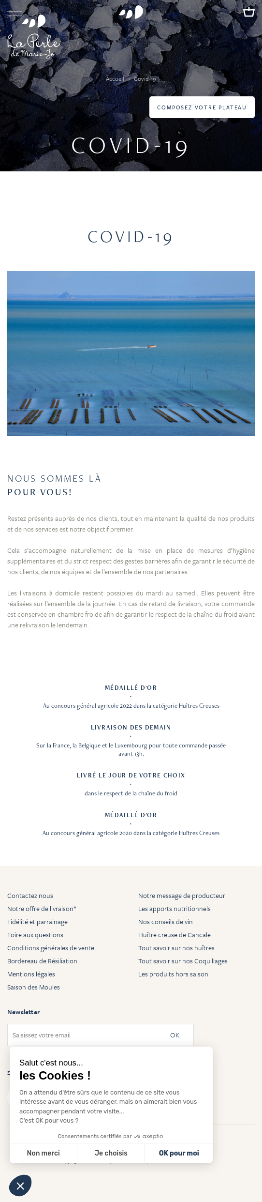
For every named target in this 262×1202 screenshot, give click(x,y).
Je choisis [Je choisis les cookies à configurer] (111, 1153)
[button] (20, 1185)
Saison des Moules (33, 987)
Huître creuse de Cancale (174, 934)
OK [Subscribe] (174, 1035)
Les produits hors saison (173, 974)
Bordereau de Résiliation (42, 961)
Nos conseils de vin (165, 921)
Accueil (116, 78)
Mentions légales (31, 974)
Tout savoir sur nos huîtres (176, 948)
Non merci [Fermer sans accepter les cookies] (43, 1153)
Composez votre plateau (202, 107)
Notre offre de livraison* (41, 908)
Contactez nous (30, 895)
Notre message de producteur (181, 895)
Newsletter (23, 1012)
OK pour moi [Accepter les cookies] (179, 1153)
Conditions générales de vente (50, 948)
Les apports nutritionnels (174, 908)
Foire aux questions (35, 934)
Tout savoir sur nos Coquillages (183, 961)
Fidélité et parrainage (37, 921)
